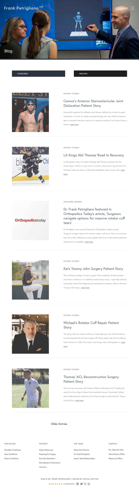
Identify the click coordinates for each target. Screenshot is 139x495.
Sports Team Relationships (84, 458)
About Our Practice (81, 450)
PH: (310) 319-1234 (116, 450)
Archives (83, 74)
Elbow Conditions (11, 458)
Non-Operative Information (49, 463)
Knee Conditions (10, 454)
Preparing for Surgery (47, 454)
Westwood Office (115, 458)
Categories (22, 74)
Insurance (43, 467)
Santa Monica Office (117, 454)
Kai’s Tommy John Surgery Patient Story (93, 272)
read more (74, 128)
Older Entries (59, 424)
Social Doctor (90, 479)
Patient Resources (46, 450)
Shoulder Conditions (12, 450)
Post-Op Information (47, 458)
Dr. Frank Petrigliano (82, 454)
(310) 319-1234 (121, 8)
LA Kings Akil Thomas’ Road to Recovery (94, 158)
